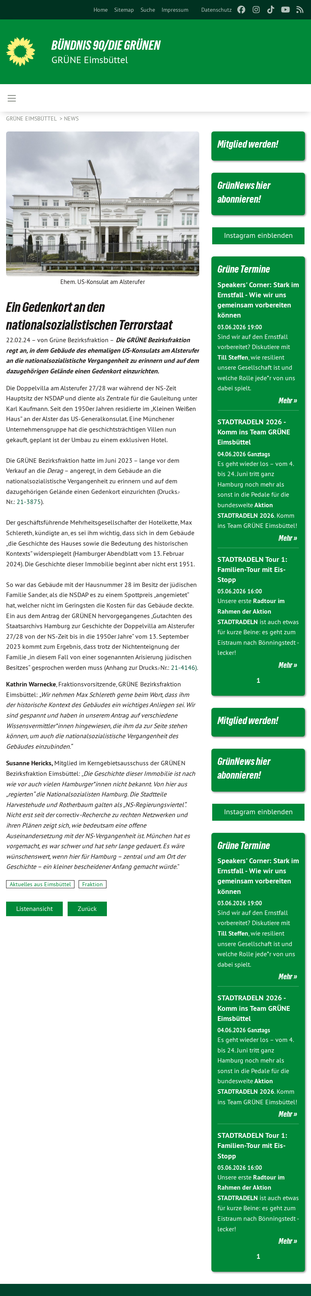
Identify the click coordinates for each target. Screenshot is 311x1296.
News (71, 118)
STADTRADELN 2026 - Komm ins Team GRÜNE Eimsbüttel (253, 432)
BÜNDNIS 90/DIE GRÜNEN (105, 45)
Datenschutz (216, 9)
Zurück (87, 908)
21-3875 (29, 502)
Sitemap (124, 9)
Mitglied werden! (247, 144)
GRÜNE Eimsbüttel (32, 118)
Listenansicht (34, 908)
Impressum (175, 9)
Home (101, 9)
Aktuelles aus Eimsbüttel (40, 884)
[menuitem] (101, 9)
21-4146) (184, 667)
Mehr (285, 400)
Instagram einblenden (258, 235)
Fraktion (92, 884)
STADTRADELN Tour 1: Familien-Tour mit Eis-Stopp (252, 569)
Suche (148, 9)
